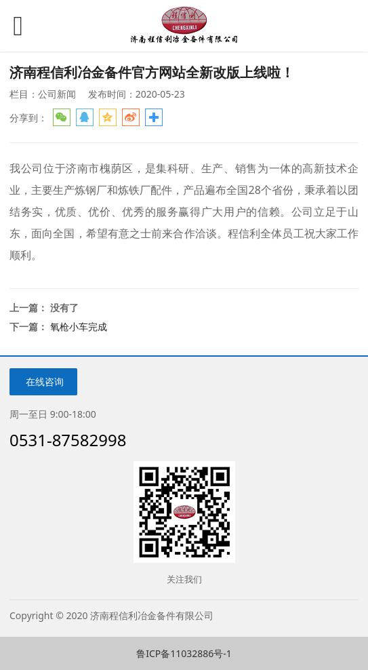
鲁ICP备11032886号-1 (184, 653)
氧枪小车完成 (78, 326)
